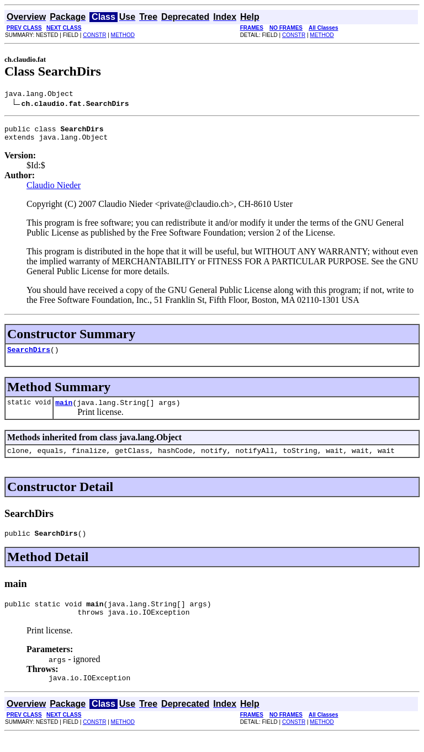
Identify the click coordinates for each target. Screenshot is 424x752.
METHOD (123, 35)
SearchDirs (28, 356)
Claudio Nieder (53, 190)
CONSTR (94, 35)
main (63, 410)
